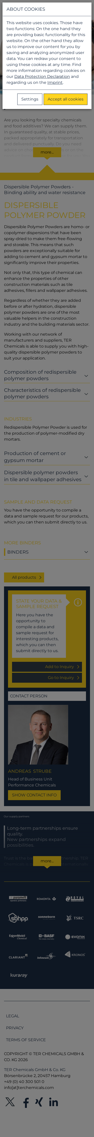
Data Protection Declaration (42, 76)
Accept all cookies (65, 99)
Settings (29, 99)
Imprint (55, 82)
